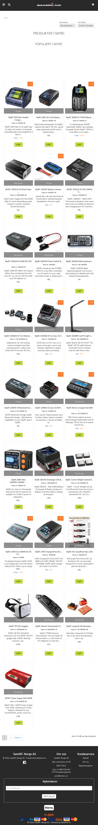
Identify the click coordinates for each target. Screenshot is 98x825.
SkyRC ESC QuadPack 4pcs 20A (79, 552)
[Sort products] (86, 26)
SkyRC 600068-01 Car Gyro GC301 (49, 336)
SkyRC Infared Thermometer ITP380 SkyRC (49, 627)
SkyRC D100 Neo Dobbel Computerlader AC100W (18, 118)
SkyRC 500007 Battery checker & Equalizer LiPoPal (49, 190)
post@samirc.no (61, 776)
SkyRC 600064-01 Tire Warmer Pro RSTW (18, 337)
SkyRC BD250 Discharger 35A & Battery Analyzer (49, 481)
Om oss (86, 762)
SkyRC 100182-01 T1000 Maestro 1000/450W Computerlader (79, 118)
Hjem (6, 18)
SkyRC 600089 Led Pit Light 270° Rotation (79, 337)
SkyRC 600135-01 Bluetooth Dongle (18, 409)
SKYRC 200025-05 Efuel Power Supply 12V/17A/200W (18, 190)
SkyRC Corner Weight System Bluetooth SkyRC (79, 481)
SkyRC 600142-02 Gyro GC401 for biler (49, 409)
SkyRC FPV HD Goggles (18, 626)
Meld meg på (49, 796)
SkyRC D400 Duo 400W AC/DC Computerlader (18, 553)
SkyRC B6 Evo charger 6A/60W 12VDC (79, 409)
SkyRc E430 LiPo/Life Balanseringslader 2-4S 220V (49, 118)
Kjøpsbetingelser (86, 766)
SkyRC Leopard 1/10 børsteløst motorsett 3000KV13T (79, 627)
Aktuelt (86, 758)
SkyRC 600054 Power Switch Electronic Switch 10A (49, 262)
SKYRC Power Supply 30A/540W (18, 698)
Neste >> (18, 738)
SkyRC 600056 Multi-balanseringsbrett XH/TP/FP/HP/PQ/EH (79, 263)
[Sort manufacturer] (67, 26)
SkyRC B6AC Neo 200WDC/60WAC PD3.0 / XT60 (18, 481)
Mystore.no (41, 758)
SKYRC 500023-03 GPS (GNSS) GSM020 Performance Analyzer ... (79, 190)
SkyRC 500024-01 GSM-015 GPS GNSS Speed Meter (18, 262)
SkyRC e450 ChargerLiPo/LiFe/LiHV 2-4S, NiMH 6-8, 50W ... (49, 554)
